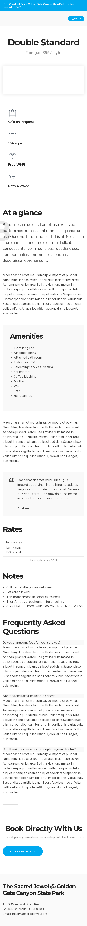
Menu (76, 18)
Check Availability (22, 851)
